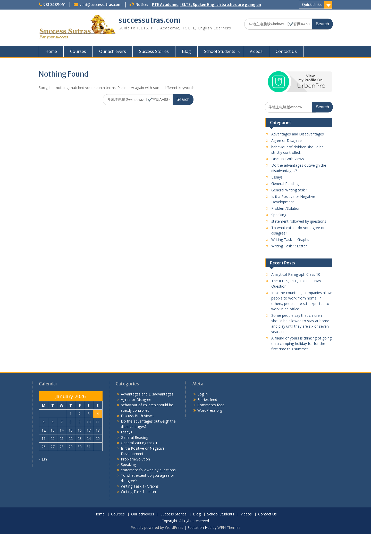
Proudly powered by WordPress (157, 527)
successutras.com (150, 20)
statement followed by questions (298, 221)
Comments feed (210, 404)
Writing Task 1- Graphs (290, 239)
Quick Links (312, 4)
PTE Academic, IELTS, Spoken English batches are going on (206, 4)
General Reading (285, 183)
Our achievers (112, 51)
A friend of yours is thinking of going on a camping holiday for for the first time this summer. (301, 343)
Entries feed (207, 399)
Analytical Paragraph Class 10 (295, 274)
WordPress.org (209, 410)
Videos (256, 51)
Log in (202, 394)
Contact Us (286, 51)
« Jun (43, 459)
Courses (78, 51)
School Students (219, 51)
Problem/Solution (285, 208)
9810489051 (54, 4)
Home (51, 51)
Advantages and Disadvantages (297, 134)
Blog (186, 51)
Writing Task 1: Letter (289, 246)
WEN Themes (228, 527)
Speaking (278, 214)
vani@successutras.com (100, 4)
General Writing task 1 (289, 190)
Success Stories (154, 51)
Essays (277, 177)
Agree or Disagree (286, 140)
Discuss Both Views (287, 158)
